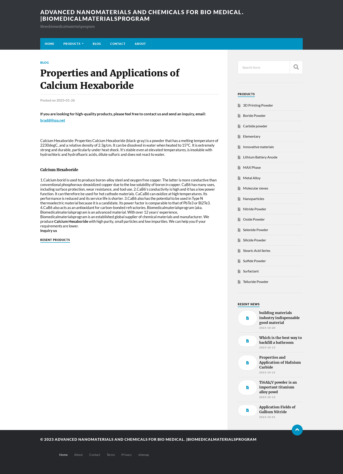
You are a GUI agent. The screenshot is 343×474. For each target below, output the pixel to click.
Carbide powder (255, 126)
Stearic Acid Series (256, 250)
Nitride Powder (254, 209)
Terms (111, 454)
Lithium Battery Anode (260, 157)
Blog (97, 44)
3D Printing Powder (258, 105)
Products (71, 44)
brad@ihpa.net (52, 120)
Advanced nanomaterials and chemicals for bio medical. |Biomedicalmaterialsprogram (142, 15)
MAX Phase (252, 167)
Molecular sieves (255, 188)
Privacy (126, 454)
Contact (118, 44)
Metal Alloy (252, 178)
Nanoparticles (253, 199)
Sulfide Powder (254, 261)
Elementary (251, 136)
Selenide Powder (255, 230)
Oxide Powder (254, 219)
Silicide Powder (254, 240)
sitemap (143, 454)
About (140, 44)
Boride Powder (254, 115)
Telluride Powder (255, 281)
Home (49, 44)
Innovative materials (258, 147)
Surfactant (251, 271)
